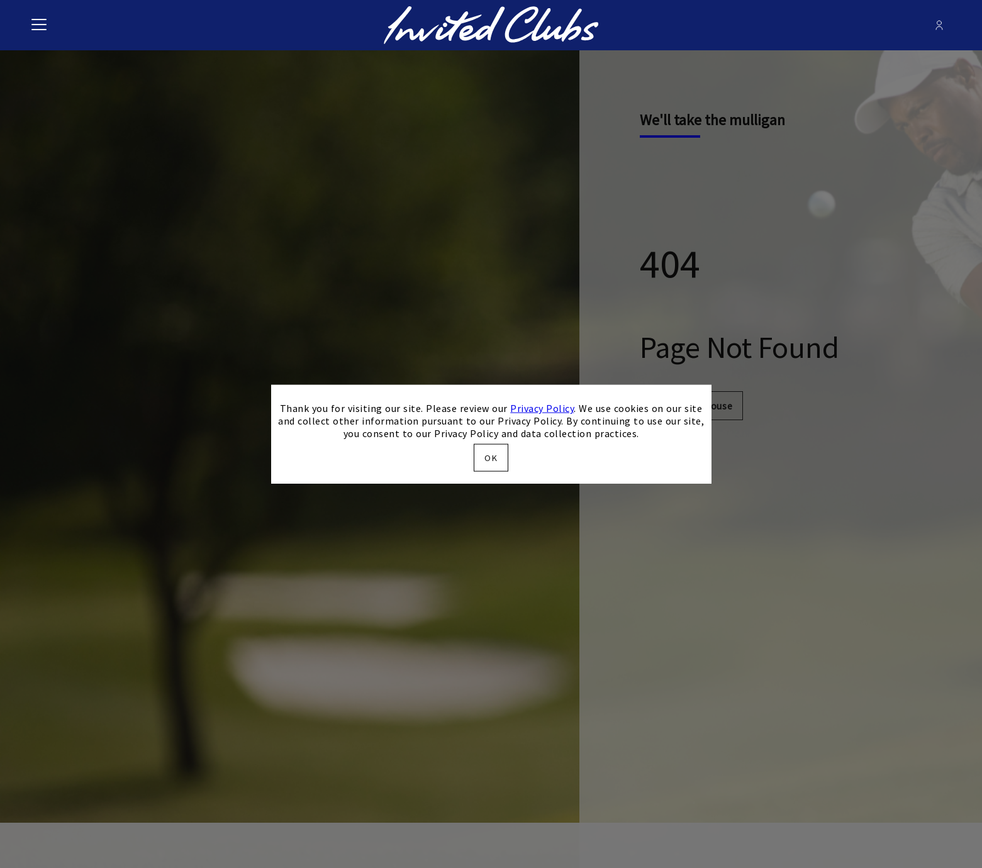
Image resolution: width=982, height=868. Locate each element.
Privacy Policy (542, 408)
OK (490, 457)
